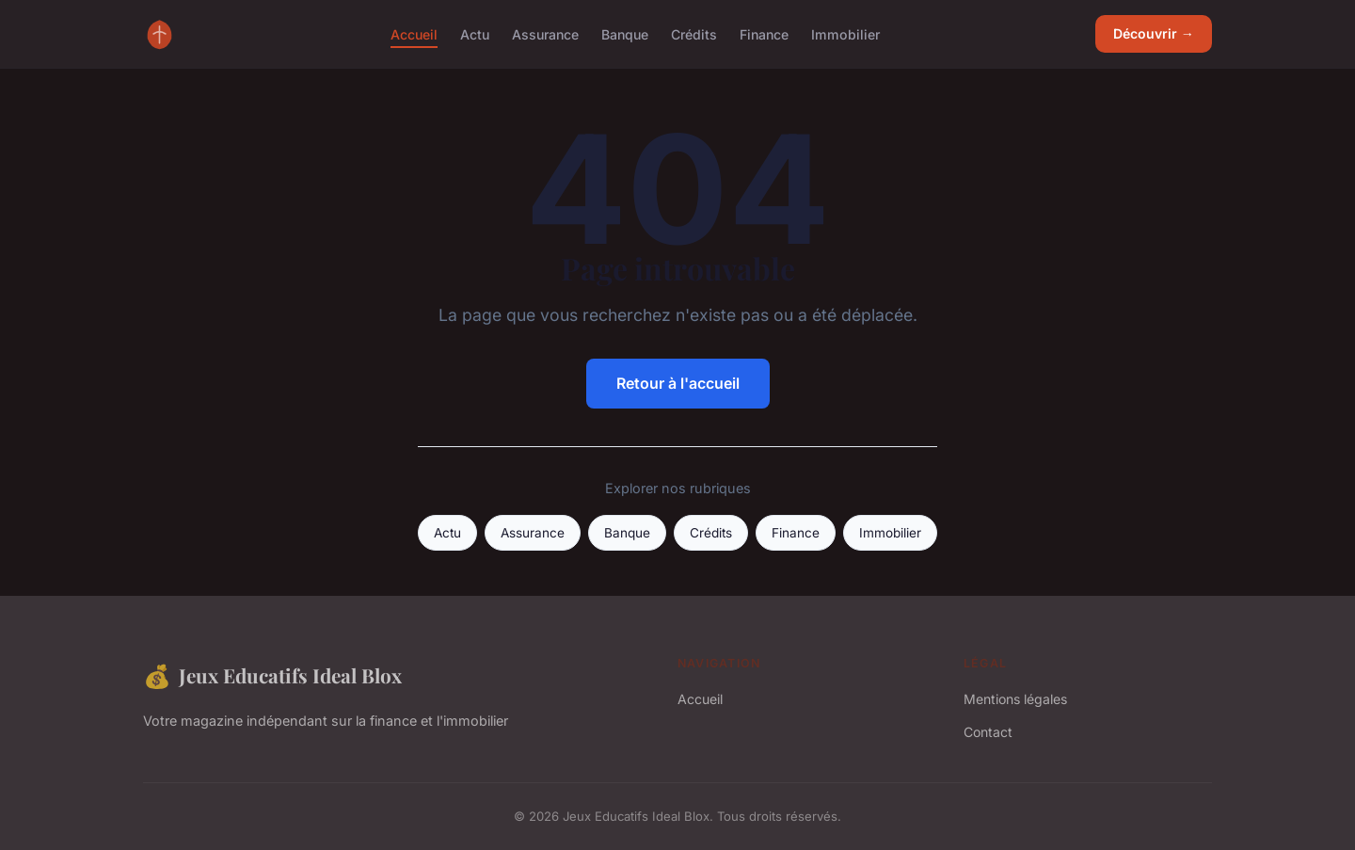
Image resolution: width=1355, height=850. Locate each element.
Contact (988, 732)
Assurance (545, 33)
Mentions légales (1015, 699)
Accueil (414, 33)
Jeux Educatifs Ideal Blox (272, 675)
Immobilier (845, 33)
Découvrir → (1153, 33)
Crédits (694, 33)
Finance (764, 33)
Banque (624, 33)
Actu (474, 33)
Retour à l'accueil (678, 383)
